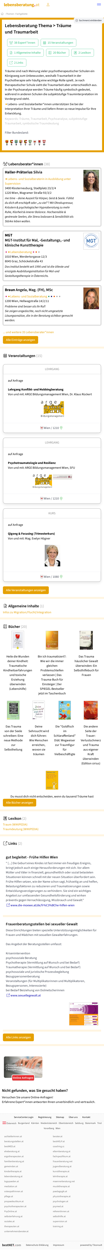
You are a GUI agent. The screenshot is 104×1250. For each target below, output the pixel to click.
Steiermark (90, 1123)
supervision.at (60, 1221)
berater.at (57, 1136)
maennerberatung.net (64, 1181)
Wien (58, 1128)
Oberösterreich (66, 1123)
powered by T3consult (91, 1245)
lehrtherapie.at (60, 1176)
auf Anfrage (15, 381)
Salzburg (79, 1123)
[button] (99, 5)
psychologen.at (60, 1201)
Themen (10, 14)
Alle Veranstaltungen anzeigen (26, 590)
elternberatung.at (61, 1151)
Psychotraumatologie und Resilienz (32, 463)
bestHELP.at (59, 1141)
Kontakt (86, 1117)
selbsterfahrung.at (13, 1216)
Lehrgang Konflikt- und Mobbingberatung (36, 389)
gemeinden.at (11, 1166)
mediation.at (10, 1186)
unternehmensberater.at (16, 1231)
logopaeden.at (11, 1181)
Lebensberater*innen (26, 164)
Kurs (52, 513)
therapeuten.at (11, 1226)
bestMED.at (9, 1146)
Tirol (99, 1123)
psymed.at (58, 1206)
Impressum (58, 1245)
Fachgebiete (21, 14)
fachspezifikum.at (61, 1156)
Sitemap (60, 1117)
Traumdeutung (21, 829)
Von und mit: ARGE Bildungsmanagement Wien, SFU (41, 468)
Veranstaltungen (22, 356)
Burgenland (24, 1123)
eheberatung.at (12, 1151)
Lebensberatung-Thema (28, 25)
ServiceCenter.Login (24, 1117)
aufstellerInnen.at (13, 1136)
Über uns (73, 1117)
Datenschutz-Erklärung (37, 1245)
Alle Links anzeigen (18, 1037)
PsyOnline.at (10, 1211)
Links (12, 843)
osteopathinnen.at (13, 1191)
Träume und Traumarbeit (38, 28)
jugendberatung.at (62, 1166)
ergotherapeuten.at (14, 1156)
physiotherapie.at (61, 1196)
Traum (15, 824)
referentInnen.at (61, 1211)
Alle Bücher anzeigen (19, 803)
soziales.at (9, 1221)
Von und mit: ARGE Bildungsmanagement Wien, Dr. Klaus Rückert (50, 394)
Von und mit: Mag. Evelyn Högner (29, 538)
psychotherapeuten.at (15, 1206)
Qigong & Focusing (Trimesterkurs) (31, 534)
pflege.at (8, 1196)
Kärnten (35, 1123)
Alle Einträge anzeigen (20, 340)
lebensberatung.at (13, 1176)
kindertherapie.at (12, 1171)
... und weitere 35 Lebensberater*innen (28, 332)
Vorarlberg (49, 1128)
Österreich (9, 1123)
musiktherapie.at (61, 1186)
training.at (58, 1226)
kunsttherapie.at (61, 1171)
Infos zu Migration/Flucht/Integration (27, 612)
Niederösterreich (49, 1123)
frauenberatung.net (62, 1161)
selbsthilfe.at (59, 1216)
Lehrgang (52, 369)
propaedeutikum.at (14, 1201)
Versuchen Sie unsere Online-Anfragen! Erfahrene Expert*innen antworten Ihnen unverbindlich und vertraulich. (52, 1096)
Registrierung (44, 1117)
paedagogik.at (60, 1191)
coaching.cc (58, 1146)
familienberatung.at (14, 1161)
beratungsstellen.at (13, 1141)
